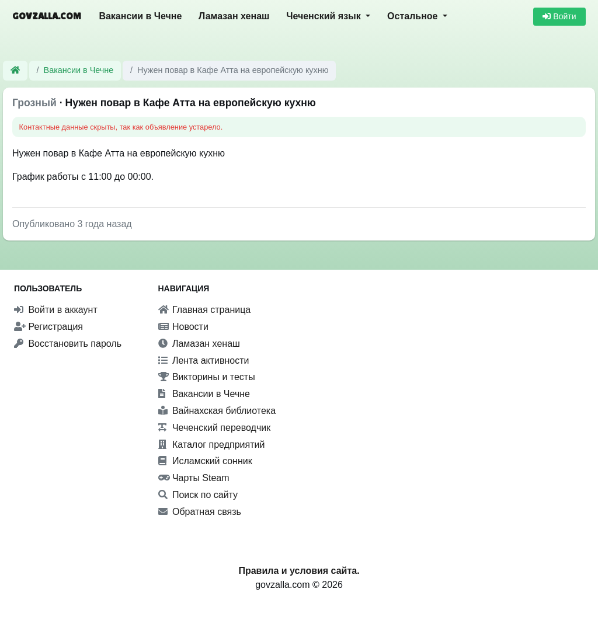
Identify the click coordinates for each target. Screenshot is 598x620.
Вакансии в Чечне (140, 16)
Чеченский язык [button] (324, 16)
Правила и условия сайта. (298, 571)
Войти (559, 16)
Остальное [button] (413, 16)
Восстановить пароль (67, 344)
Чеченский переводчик (214, 428)
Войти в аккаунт (56, 310)
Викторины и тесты (206, 377)
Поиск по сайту (198, 495)
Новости (183, 327)
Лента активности (203, 360)
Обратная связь (199, 512)
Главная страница (204, 310)
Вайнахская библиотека (217, 411)
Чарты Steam (194, 478)
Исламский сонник (205, 461)
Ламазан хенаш (234, 16)
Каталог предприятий (211, 445)
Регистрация (48, 327)
